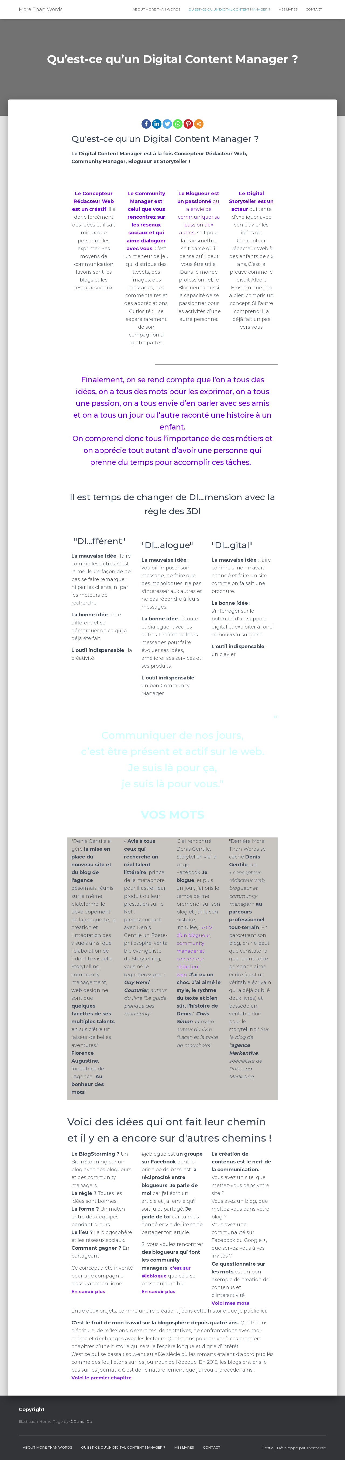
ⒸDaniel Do (81, 1421)
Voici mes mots (231, 1303)
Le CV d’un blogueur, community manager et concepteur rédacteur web (195, 951)
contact (314, 9)
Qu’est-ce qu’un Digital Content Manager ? (229, 9)
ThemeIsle (316, 1447)
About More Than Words (156, 9)
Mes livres (288, 9)
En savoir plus (89, 1291)
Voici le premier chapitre (103, 1378)
